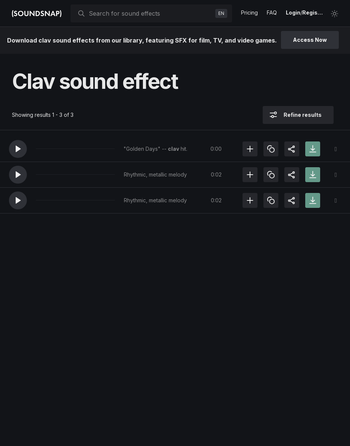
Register (313, 12)
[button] (18, 149)
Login (293, 12)
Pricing (249, 12)
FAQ (272, 12)
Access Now (310, 40)
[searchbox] (150, 13)
